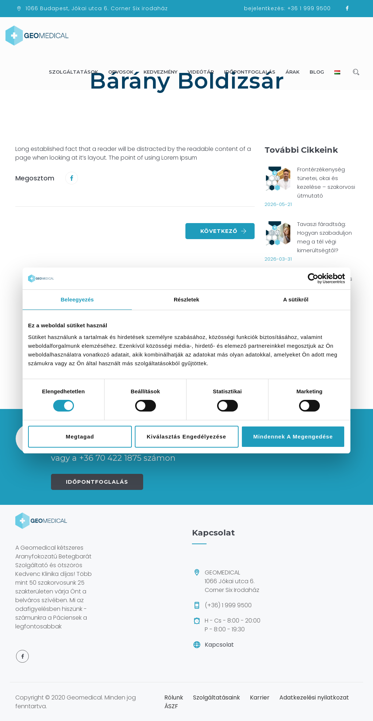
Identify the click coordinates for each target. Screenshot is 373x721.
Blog (320, 72)
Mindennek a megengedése (293, 436)
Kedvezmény (164, 72)
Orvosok (124, 72)
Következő (223, 231)
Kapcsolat (219, 644)
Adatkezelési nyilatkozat (314, 697)
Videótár (204, 72)
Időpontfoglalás (253, 72)
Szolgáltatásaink (216, 697)
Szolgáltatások (76, 72)
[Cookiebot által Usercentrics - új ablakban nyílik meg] (313, 278)
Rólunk (173, 697)
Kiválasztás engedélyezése (186, 436)
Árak (296, 72)
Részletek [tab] (186, 299)
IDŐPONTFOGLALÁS (97, 482)
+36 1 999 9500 (309, 8)
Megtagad (80, 436)
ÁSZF (171, 706)
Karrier (260, 697)
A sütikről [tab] (296, 299)
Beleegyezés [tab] (77, 299)
